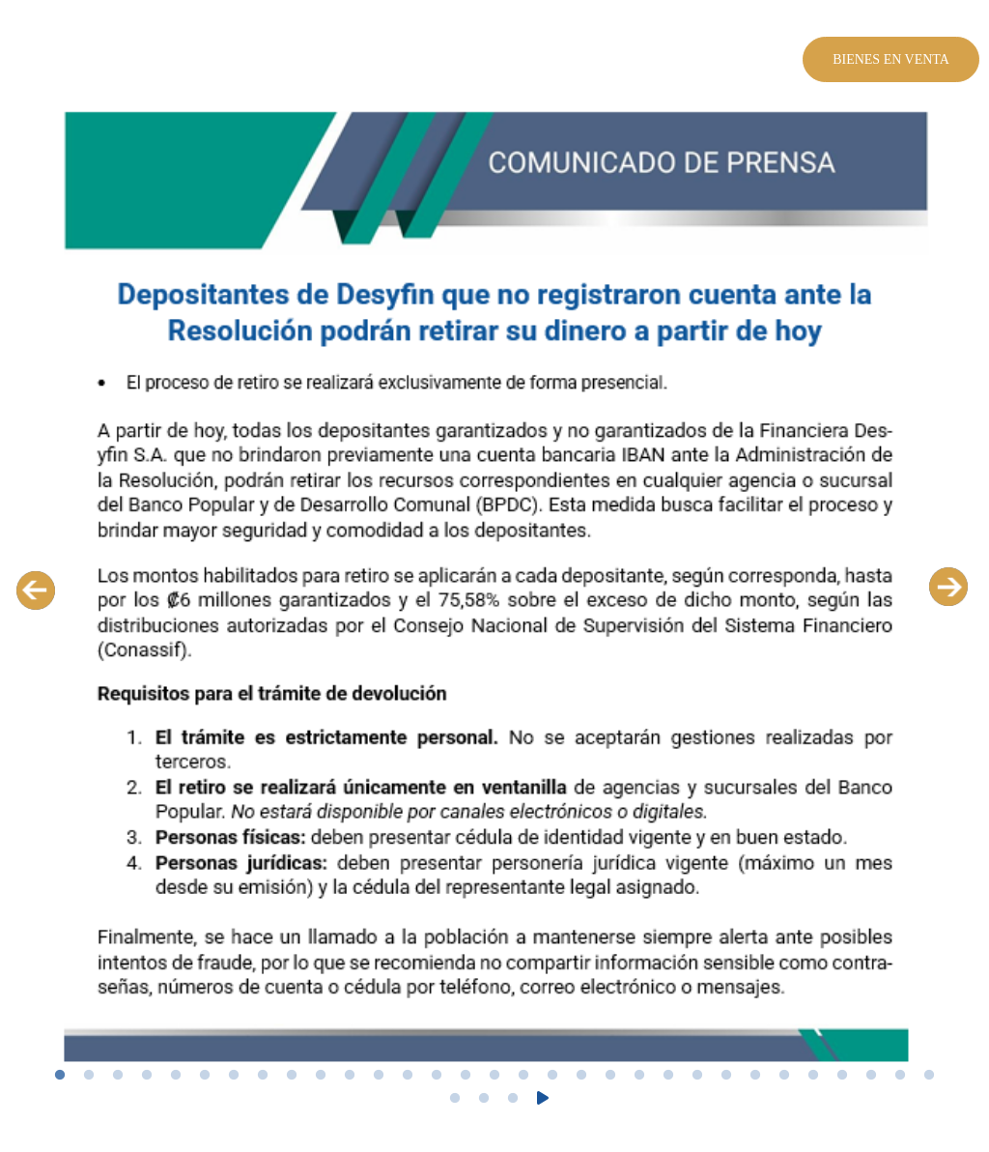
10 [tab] (320, 1075)
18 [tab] (552, 1075)
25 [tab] (755, 1075)
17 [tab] (523, 1075)
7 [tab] (233, 1075)
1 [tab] (60, 1075)
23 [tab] (697, 1075)
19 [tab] (581, 1075)
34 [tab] (513, 1099)
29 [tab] (871, 1075)
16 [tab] (494, 1075)
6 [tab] (204, 1075)
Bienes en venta (891, 59)
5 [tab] (175, 1075)
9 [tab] (291, 1075)
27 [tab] (813, 1075)
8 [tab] (262, 1075)
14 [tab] (436, 1075)
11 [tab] (349, 1075)
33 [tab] (484, 1099)
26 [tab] (784, 1075)
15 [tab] (465, 1075)
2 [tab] (89, 1075)
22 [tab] (668, 1075)
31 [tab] (929, 1075)
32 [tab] (455, 1099)
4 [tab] (146, 1075)
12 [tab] (378, 1075)
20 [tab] (610, 1075)
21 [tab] (639, 1075)
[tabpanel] (494, 589)
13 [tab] (407, 1075)
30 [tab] (900, 1075)
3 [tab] (117, 1075)
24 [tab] (726, 1075)
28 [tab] (842, 1075)
